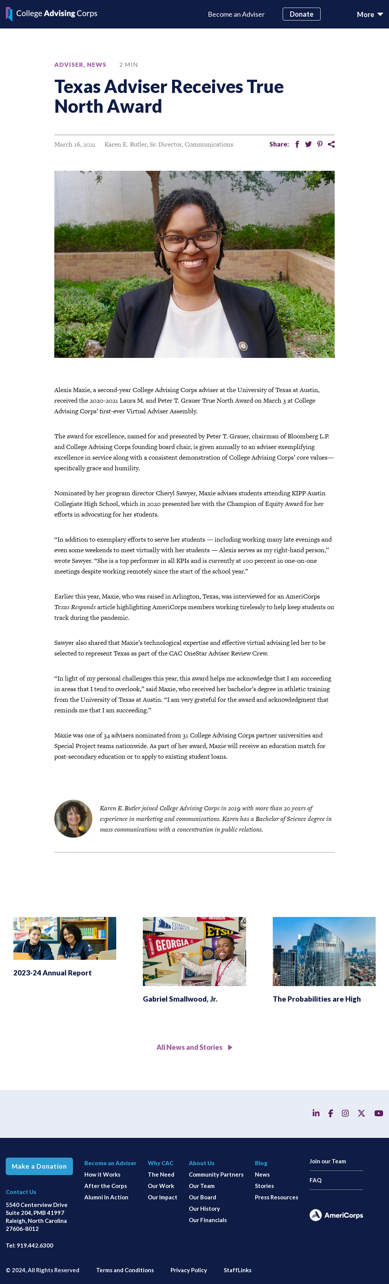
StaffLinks (237, 1270)
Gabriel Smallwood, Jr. (180, 998)
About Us (202, 1163)
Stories (264, 1185)
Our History (204, 1208)
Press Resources (276, 1197)
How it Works (102, 1174)
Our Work (161, 1185)
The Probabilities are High (317, 998)
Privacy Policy (189, 1270)
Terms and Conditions (125, 1270)
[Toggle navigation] (370, 14)
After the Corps (105, 1185)
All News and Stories (195, 1047)
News (96, 64)
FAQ (315, 1180)
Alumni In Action (106, 1197)
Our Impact (162, 1197)
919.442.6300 (35, 1245)
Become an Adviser (236, 14)
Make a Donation (39, 1166)
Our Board (202, 1197)
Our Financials (208, 1219)
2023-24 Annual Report (52, 972)
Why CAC (160, 1163)
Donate (301, 14)
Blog (261, 1163)
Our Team (202, 1185)
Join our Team (328, 1161)
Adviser (69, 64)
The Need (161, 1174)
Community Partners (216, 1174)
